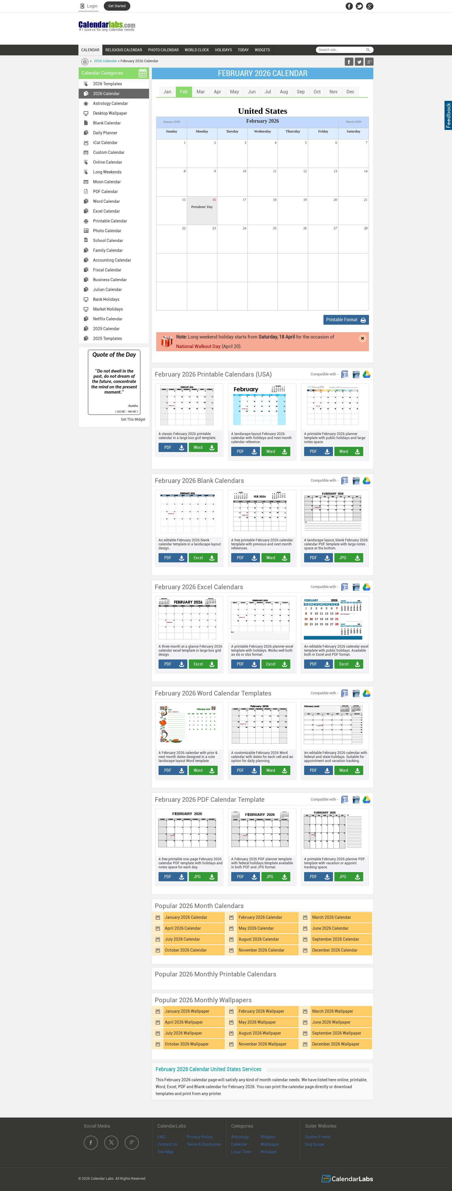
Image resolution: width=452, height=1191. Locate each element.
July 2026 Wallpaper (183, 1033)
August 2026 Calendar (259, 939)
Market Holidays (108, 309)
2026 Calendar (105, 61)
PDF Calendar (105, 191)
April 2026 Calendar (183, 928)
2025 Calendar (106, 328)
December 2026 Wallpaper (335, 1044)
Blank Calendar (107, 123)
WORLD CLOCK (197, 50)
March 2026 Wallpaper (332, 1011)
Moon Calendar (107, 181)
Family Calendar (108, 250)
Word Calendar (106, 201)
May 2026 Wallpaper (257, 1022)
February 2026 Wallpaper (261, 1011)
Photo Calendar (107, 230)
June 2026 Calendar (330, 928)
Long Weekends (107, 172)
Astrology (240, 1137)
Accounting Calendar (112, 260)
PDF (165, 447)
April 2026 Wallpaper (184, 1022)
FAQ (161, 1137)
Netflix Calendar (108, 319)
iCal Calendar (105, 142)
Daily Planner (105, 133)
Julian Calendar (107, 289)
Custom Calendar (109, 152)
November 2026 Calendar (262, 950)
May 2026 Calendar (256, 928)
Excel (196, 557)
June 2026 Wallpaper (331, 1022)
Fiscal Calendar (107, 270)
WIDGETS (262, 50)
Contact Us (167, 1144)
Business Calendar (110, 279)
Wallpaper (270, 1144)
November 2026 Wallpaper (263, 1044)
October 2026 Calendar (186, 950)
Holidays (269, 1152)
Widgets (268, 1137)
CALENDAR (90, 50)
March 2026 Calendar (331, 917)
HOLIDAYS (223, 50)
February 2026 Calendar (260, 917)
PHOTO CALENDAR (163, 50)
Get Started (117, 6)
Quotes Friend (317, 1137)
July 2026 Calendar (182, 939)
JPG (341, 557)
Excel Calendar (106, 211)
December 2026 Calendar (334, 950)
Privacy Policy (199, 1137)
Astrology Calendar (110, 103)
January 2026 (171, 121)
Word (196, 447)
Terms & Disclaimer (204, 1144)
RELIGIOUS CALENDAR (124, 50)
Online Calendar (107, 162)
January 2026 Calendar (186, 917)
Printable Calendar (110, 221)
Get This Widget (133, 419)
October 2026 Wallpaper (187, 1044)
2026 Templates (107, 84)
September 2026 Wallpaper (336, 1033)
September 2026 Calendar (335, 939)
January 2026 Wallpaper (187, 1011)
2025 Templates (107, 338)
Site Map (165, 1152)
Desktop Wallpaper (110, 113)
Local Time (241, 1152)
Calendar (239, 1144)
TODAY (243, 50)
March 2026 (353, 121)
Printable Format (341, 319)
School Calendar (108, 240)
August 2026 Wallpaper (260, 1033)
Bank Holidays (106, 299)
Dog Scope (314, 1144)
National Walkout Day (198, 346)
